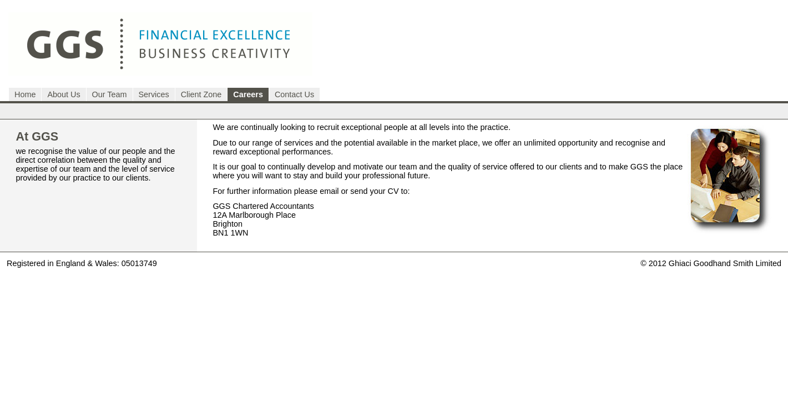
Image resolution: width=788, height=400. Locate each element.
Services (154, 94)
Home (25, 94)
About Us (63, 94)
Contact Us (294, 94)
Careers (248, 94)
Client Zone (201, 94)
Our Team (109, 94)
